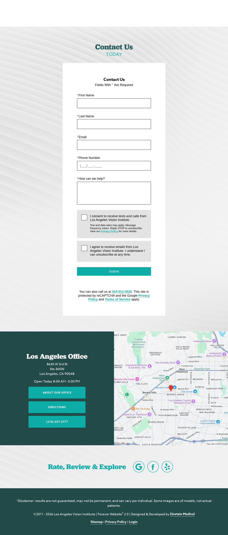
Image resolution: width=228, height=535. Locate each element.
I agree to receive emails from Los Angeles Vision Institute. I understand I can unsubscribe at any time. (117, 250)
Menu (208, 13)
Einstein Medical (182, 514)
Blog (121, 13)
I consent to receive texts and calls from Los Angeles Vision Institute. (118, 223)
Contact (187, 13)
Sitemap (96, 522)
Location (166, 13)
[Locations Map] (171, 388)
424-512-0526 (122, 291)
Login (133, 522)
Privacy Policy (109, 231)
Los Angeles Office (57, 356)
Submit (114, 271)
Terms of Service (118, 299)
